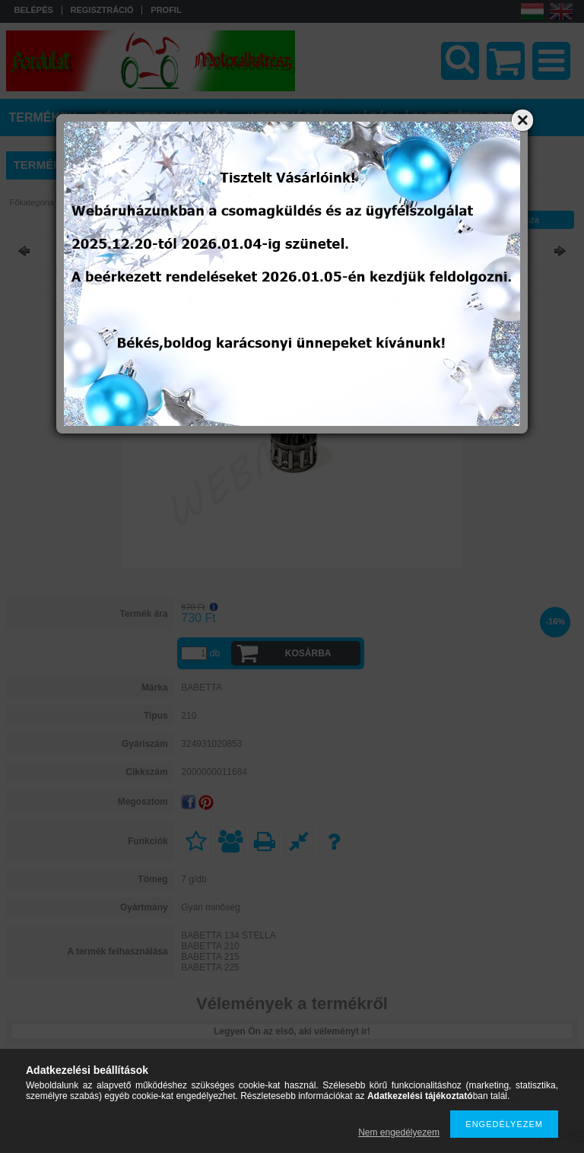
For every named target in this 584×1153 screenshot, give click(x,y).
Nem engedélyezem (399, 1132)
